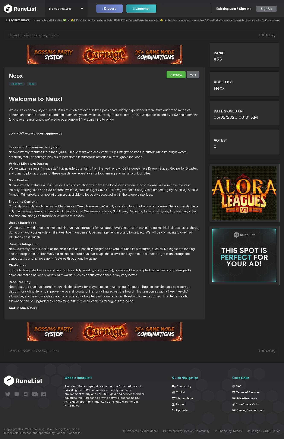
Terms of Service (245, 392)
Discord (109, 8)
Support (179, 404)
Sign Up (266, 8)
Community (181, 386)
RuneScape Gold (245, 404)
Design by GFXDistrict (263, 431)
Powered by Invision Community (186, 431)
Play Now (176, 74)
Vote (193, 74)
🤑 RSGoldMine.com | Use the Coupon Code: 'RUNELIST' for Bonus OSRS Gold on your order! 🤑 (130, 20)
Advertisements (244, 398)
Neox (219, 88)
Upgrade (180, 410)
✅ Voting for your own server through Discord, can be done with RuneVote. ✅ (42, 20)
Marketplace (182, 398)
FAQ (236, 386)
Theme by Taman (228, 431)
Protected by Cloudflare (140, 431)
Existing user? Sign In (234, 8)
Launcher (141, 8)
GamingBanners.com (248, 410)
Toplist (178, 392)
